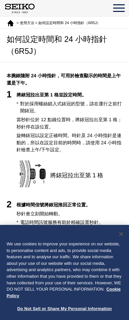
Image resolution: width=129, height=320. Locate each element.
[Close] (121, 235)
